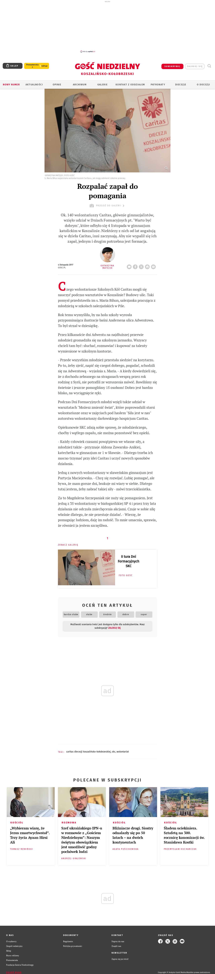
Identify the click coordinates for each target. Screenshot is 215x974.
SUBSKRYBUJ (172, 66)
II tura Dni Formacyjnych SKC (128, 561)
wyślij (154, 265)
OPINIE (57, 84)
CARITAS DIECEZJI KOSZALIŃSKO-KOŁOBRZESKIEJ (88, 751)
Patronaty (158, 84)
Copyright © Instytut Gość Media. (172, 972)
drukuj (148, 265)
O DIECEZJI (203, 84)
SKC (113, 751)
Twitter (142, 265)
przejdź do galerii (107, 206)
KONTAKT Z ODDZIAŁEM (130, 84)
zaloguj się (195, 66)
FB (136, 265)
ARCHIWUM (80, 84)
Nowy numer (11, 84)
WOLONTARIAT (123, 751)
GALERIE (102, 84)
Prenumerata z (32, 66)
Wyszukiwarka (209, 66)
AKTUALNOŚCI (34, 84)
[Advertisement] (107, 26)
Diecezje (180, 84)
